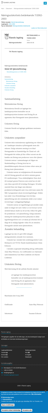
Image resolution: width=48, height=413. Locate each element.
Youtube (4, 352)
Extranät (4, 354)
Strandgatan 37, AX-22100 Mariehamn (15, 368)
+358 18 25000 (8, 370)
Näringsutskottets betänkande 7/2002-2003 (26, 8)
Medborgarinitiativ (30, 350)
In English (28, 354)
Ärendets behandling (10, 87)
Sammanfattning (9, 79)
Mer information (36, 395)
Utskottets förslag (10, 83)
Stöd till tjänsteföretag (17, 22)
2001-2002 (12, 24)
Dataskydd (28, 357)
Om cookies (4, 357)
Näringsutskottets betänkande (21, 26)
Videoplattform (7, 401)
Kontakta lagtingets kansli (11, 375)
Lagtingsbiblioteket (6, 350)
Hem (2, 8)
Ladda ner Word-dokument (39, 28)
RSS (27, 352)
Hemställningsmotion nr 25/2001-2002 (16, 72)
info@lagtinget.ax (9, 372)
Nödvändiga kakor (8, 399)
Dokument (9, 8)
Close (46, 393)
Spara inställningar (8, 406)
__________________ (24, 287)
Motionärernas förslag (11, 81)
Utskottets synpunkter (10, 85)
